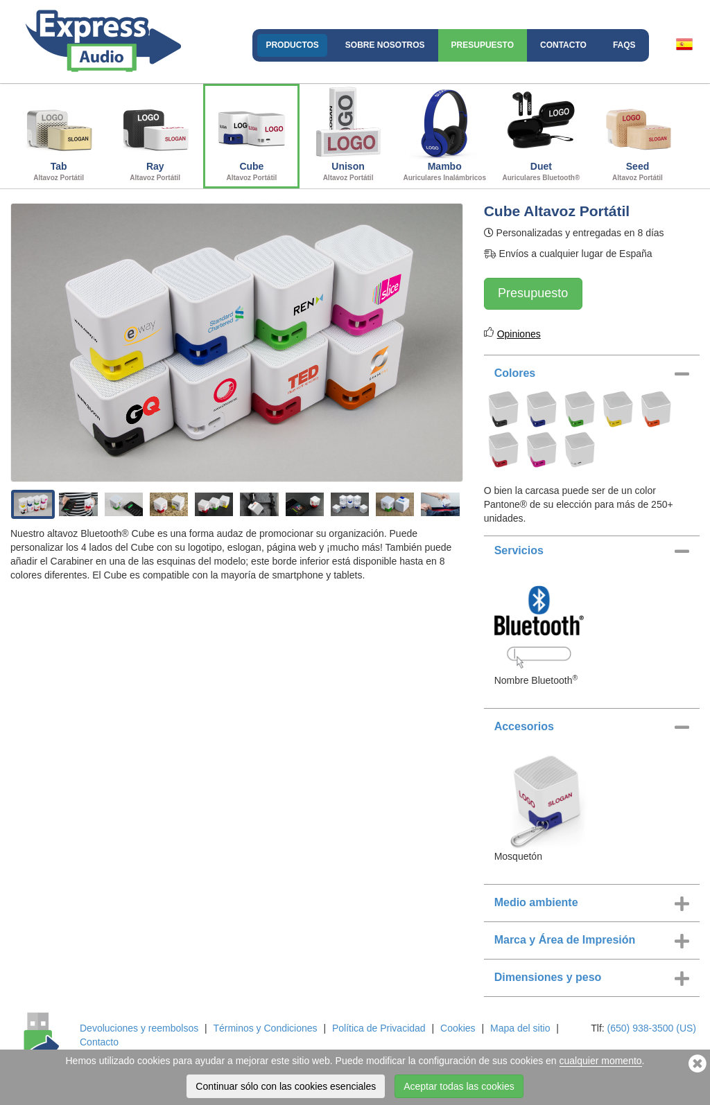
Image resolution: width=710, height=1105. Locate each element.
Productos (292, 45)
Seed (637, 134)
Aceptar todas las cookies (459, 1086)
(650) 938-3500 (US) (651, 1028)
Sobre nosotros (385, 45)
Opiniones (519, 333)
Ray (155, 134)
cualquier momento (601, 1060)
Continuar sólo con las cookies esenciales (286, 1086)
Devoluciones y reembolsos (139, 1028)
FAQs (624, 45)
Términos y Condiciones (265, 1028)
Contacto (563, 45)
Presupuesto (482, 45)
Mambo (445, 134)
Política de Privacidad (379, 1028)
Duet (541, 134)
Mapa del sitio (520, 1028)
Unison (348, 134)
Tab (58, 134)
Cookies (458, 1028)
